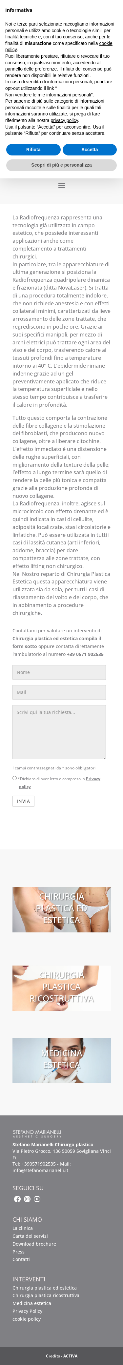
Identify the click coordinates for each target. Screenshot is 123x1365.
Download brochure (34, 1244)
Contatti (21, 1259)
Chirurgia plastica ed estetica (44, 1288)
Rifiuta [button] (33, 149)
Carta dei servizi (30, 1236)
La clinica (22, 1228)
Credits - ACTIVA (61, 1356)
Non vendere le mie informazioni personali (48, 94)
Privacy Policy (27, 1311)
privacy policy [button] (64, 120)
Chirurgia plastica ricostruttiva (45, 1295)
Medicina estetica (31, 1303)
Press (18, 1252)
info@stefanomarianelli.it (40, 1170)
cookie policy (26, 1319)
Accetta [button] (89, 149)
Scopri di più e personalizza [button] (61, 165)
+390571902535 (39, 1164)
